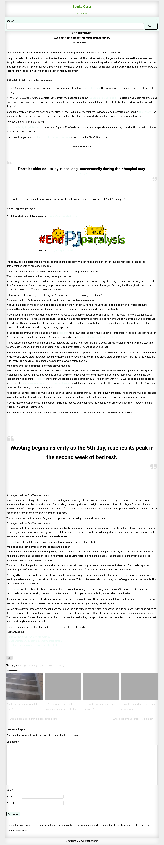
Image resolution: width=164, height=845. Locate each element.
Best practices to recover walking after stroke (34, 645)
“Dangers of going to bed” (103, 97)
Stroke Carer (82, 7)
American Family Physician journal (24, 127)
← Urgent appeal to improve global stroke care (31, 718)
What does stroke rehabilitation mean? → (135, 718)
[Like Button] (9, 658)
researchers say (91, 88)
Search (10, 20)
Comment (12, 741)
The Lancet (145, 111)
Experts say (12, 589)
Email (9, 796)
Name (9, 789)
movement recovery (82, 33)
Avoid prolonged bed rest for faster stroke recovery (82, 37)
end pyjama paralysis (29, 665)
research (64, 332)
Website (10, 803)
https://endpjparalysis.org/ (63, 216)
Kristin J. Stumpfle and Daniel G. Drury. (96, 337)
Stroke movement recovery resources (29, 636)
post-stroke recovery (52, 665)
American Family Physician (83, 174)
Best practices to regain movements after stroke (35, 640)
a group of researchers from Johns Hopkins (46, 383)
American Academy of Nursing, (54, 137)
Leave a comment (82, 42)
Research (40, 378)
